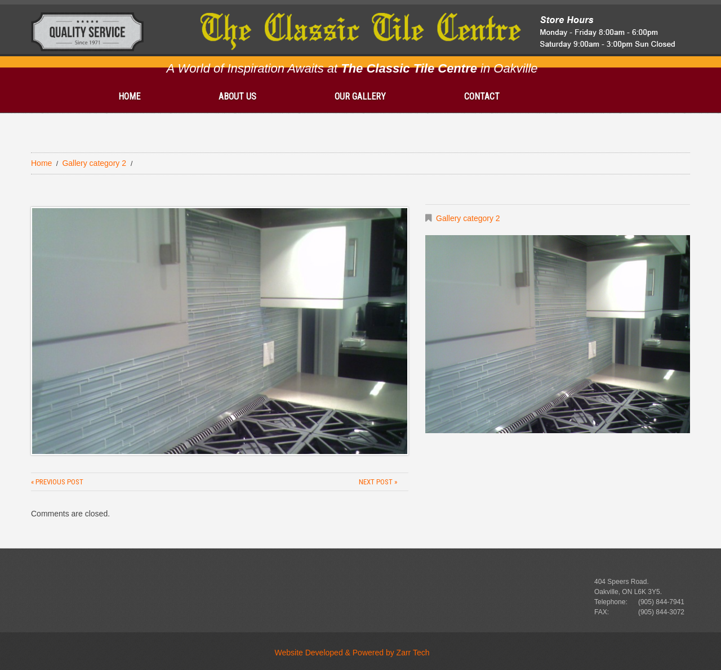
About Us (237, 96)
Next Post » (378, 482)
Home (129, 96)
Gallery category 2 (94, 163)
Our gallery (360, 96)
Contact (482, 96)
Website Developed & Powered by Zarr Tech (352, 652)
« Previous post (57, 482)
